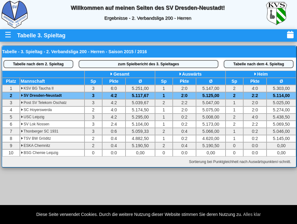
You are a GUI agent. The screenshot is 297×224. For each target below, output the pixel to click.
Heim (262, 74)
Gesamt (121, 74)
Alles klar (252, 214)
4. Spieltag (258, 64)
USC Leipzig (32, 117)
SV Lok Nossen (35, 124)
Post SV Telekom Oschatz (44, 102)
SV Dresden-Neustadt (41, 95)
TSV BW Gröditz (36, 138)
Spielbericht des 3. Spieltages (148, 64)
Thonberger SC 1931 (39, 131)
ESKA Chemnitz (35, 145)
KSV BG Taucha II (37, 88)
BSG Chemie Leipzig (39, 153)
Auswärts (192, 74)
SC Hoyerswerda (36, 110)
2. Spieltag (38, 64)
